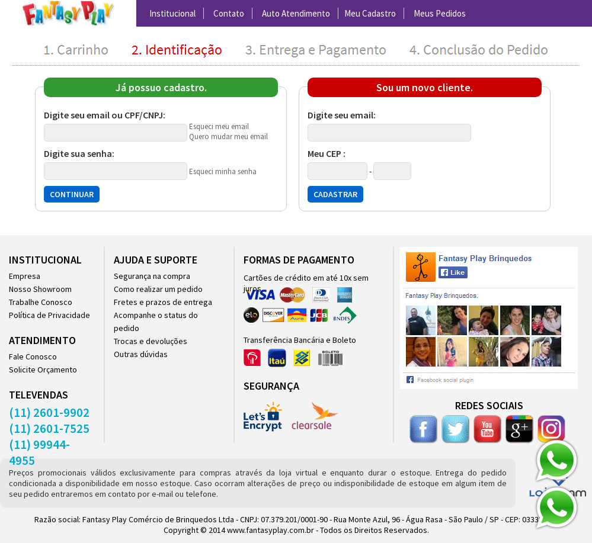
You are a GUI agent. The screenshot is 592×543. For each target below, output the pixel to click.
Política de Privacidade (49, 315)
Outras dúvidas (141, 354)
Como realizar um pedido (158, 289)
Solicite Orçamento (43, 369)
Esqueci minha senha (223, 171)
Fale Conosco (33, 356)
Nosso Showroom (40, 289)
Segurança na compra (152, 276)
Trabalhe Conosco (40, 302)
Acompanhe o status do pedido (156, 321)
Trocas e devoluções (150, 341)
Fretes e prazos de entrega (163, 302)
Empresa (24, 276)
